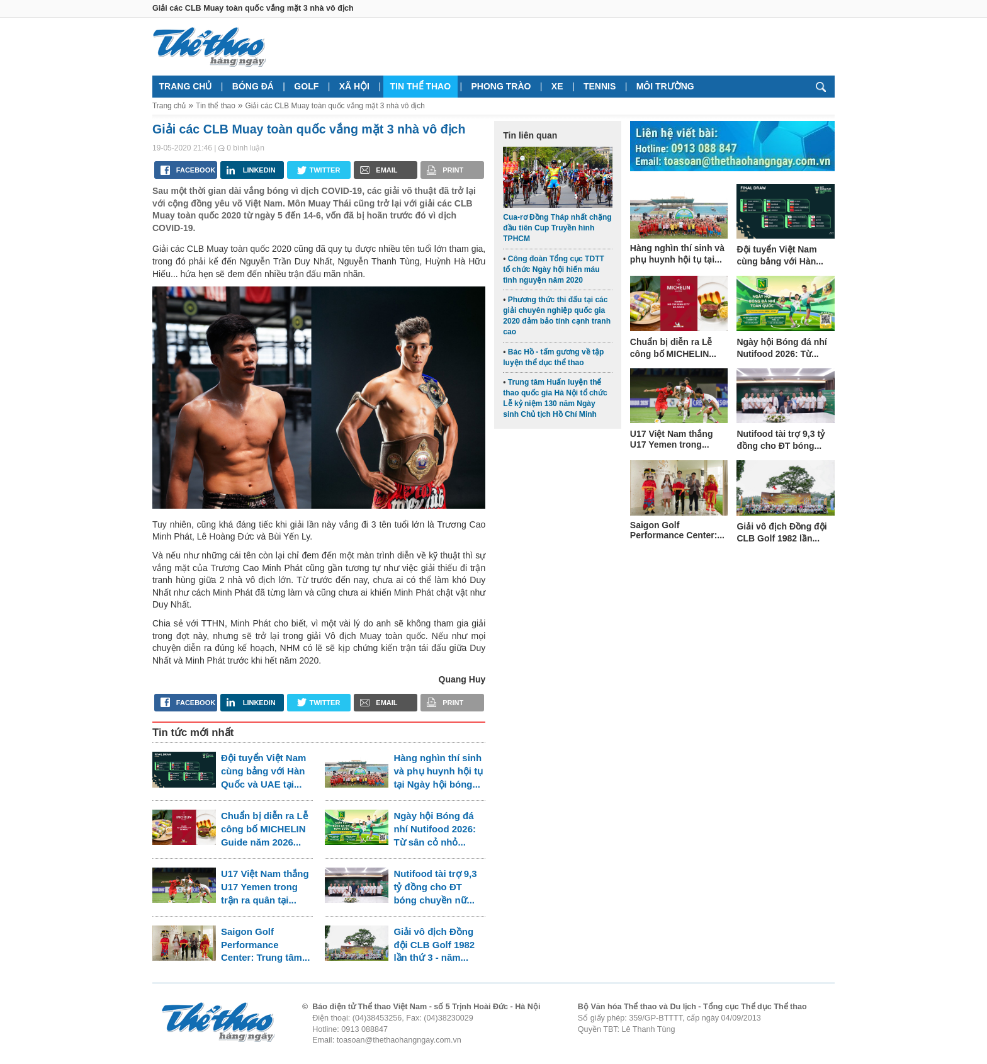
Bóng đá (253, 86)
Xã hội (354, 86)
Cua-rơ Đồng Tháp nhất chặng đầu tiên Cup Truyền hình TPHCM (557, 228)
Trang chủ (185, 86)
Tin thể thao (420, 86)
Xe (557, 86)
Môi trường (665, 86)
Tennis (600, 86)
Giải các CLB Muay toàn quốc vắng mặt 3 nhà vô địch (334, 105)
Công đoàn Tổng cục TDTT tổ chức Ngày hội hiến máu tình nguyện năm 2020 (553, 269)
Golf (306, 86)
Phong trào (501, 86)
